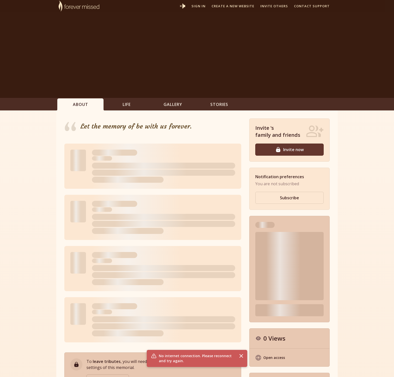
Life (127, 104)
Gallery (173, 104)
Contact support (312, 6)
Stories (219, 104)
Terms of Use (260, 367)
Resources (236, 367)
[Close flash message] (241, 356)
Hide (320, 269)
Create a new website (233, 6)
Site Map (308, 367)
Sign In (198, 6)
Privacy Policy (286, 367)
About (80, 104)
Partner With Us (211, 367)
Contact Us (329, 367)
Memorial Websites (178, 367)
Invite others (274, 6)
